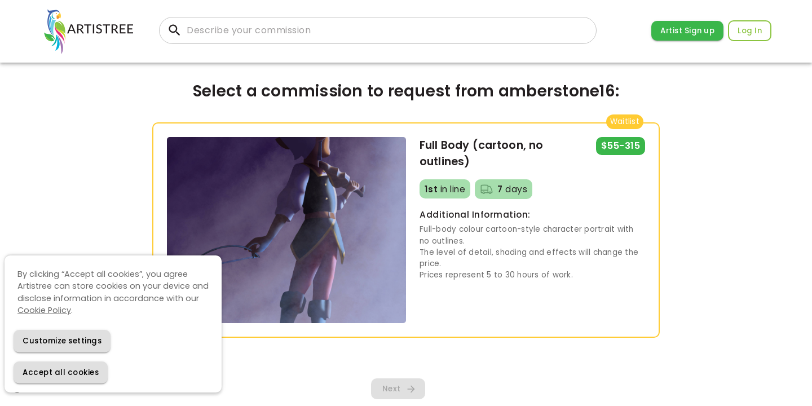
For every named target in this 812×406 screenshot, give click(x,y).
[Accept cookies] (61, 372)
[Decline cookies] (62, 341)
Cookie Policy (44, 310)
